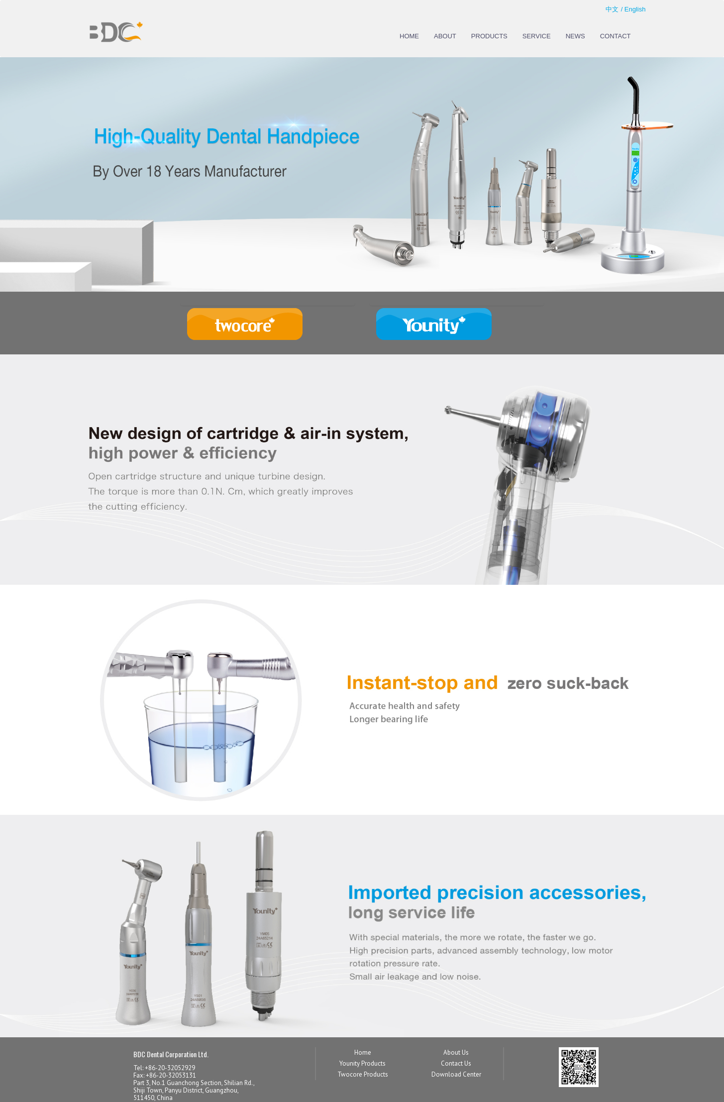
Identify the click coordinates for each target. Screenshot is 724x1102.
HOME (409, 36)
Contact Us (456, 1063)
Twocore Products (362, 1074)
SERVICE (536, 36)
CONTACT (615, 36)
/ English (633, 9)
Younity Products (362, 1063)
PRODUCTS (489, 36)
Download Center (456, 1074)
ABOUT (445, 36)
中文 (612, 9)
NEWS (575, 36)
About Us (456, 1052)
